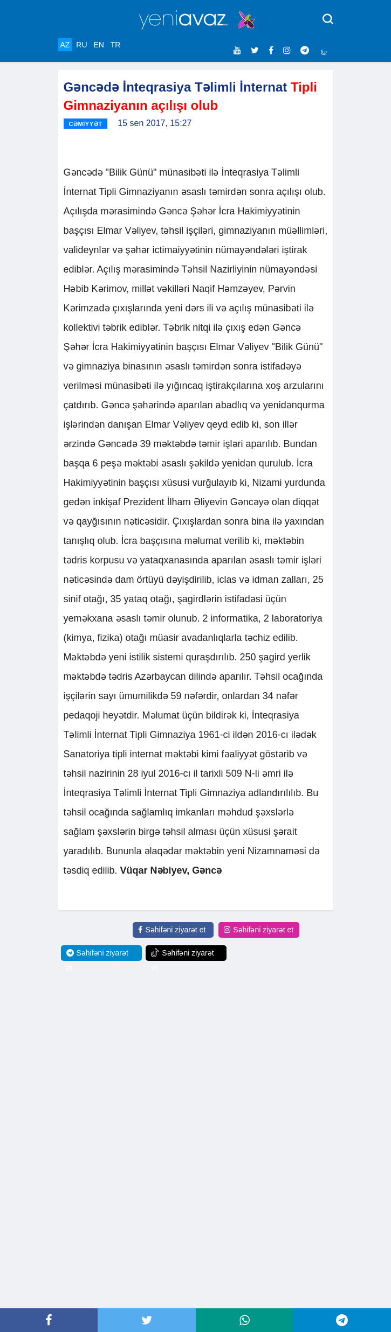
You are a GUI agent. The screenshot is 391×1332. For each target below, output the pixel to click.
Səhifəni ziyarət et (171, 929)
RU (81, 44)
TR (116, 44)
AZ (65, 44)
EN (98, 44)
